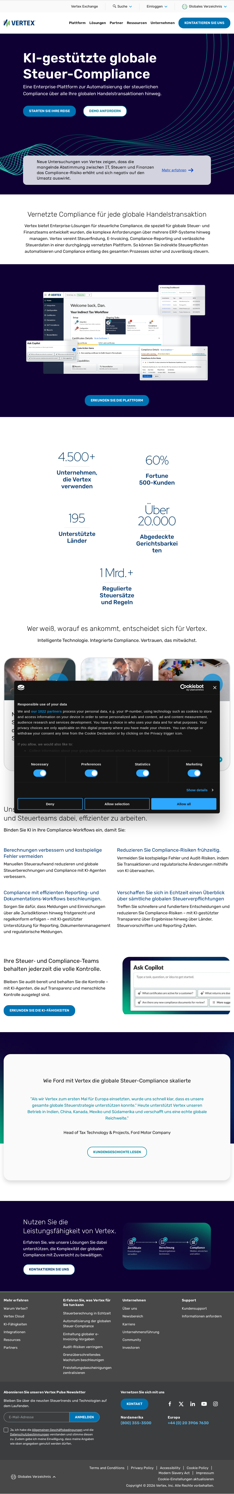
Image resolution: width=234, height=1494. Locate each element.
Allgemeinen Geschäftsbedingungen (57, 1430)
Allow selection (116, 804)
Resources (12, 1340)
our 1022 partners (46, 711)
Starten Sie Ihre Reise (49, 111)
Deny (50, 804)
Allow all (184, 804)
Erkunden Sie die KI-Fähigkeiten (39, 1010)
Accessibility (170, 1468)
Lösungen (97, 23)
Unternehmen (163, 23)
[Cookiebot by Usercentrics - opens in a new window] (184, 687)
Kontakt (134, 1404)
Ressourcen (137, 23)
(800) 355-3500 (136, 1423)
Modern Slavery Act (174, 1473)
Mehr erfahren (174, 170)
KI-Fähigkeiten (15, 1324)
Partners (11, 1348)
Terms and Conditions (107, 1468)
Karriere (128, 1324)
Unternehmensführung (140, 1332)
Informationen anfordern (202, 1316)
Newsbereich (132, 1316)
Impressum (205, 1473)
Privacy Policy (142, 1468)
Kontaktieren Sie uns (204, 23)
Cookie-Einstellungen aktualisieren (186, 1479)
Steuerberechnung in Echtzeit (87, 1313)
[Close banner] (214, 687)
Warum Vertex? (16, 1308)
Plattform (77, 23)
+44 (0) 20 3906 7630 (188, 1423)
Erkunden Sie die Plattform (117, 400)
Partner (116, 23)
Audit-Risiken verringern (83, 1347)
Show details (197, 790)
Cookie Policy (197, 1468)
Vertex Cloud (14, 1316)
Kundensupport (194, 1308)
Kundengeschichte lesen (117, 1152)
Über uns (129, 1308)
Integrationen (14, 1332)
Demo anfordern (105, 111)
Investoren (131, 1348)
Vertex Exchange (84, 6)
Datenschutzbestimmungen (29, 1434)
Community (131, 1340)
